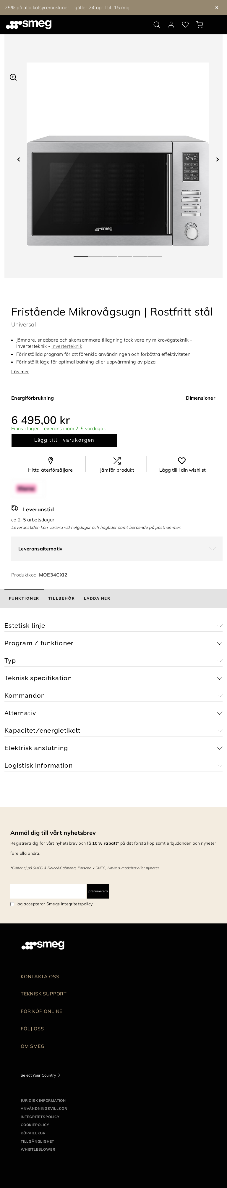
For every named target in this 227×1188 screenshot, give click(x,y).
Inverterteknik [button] (66, 346)
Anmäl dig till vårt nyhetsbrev (53, 832)
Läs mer (20, 371)
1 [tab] (81, 254)
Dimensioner (200, 398)
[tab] (24, 598)
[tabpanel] (118, 154)
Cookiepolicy (35, 1125)
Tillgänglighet (37, 1141)
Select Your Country (38, 1075)
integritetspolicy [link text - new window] (77, 904)
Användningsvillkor (44, 1108)
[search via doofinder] (156, 24)
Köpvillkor (33, 1133)
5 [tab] (140, 254)
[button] (13, 76)
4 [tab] (125, 254)
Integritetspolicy (40, 1117)
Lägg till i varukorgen (64, 440)
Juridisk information (43, 1100)
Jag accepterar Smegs (54, 904)
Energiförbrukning (32, 398)
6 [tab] (155, 254)
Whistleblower (38, 1149)
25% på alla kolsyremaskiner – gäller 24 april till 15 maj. (68, 7)
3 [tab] (110, 254)
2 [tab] (96, 254)
